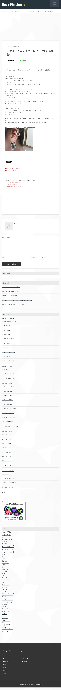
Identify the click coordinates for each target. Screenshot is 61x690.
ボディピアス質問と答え (8, 473)
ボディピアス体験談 (7, 386)
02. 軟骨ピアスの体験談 (8, 393)
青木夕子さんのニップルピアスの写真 (11, 293)
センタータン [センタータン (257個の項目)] (8, 570)
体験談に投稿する (12, 184)
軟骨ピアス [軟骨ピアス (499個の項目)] (7, 631)
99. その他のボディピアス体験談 (10, 428)
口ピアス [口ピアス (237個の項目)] (6, 623)
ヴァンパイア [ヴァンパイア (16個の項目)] (5, 620)
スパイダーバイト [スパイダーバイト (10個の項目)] (5, 565)
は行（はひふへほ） (7, 459)
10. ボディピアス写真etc (8, 363)
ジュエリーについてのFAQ (8, 481)
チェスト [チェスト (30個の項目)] (4, 580)
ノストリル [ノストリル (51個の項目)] (5, 590)
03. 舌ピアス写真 (6, 332)
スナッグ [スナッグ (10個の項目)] (3, 562)
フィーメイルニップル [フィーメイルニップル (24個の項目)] (8, 595)
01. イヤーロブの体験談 (13, 168)
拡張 (14, 170)
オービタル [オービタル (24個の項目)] (5, 557)
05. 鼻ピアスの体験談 (7, 406)
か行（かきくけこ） (7, 441)
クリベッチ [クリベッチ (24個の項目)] (5, 558)
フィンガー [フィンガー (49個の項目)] (5, 594)
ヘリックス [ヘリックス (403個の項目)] (7, 602)
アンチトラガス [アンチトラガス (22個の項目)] (6, 544)
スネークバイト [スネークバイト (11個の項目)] (5, 564)
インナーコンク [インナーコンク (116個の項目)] (8, 555)
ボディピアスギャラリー (8, 321)
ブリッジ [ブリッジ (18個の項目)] (4, 599)
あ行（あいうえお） (7, 437)
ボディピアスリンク (7, 369)
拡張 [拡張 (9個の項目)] (3, 625)
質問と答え (6, 673)
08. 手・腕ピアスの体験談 (8, 420)
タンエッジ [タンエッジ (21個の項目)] (4, 574)
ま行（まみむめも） (7, 463)
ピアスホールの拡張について (9, 485)
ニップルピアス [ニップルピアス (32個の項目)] (6, 585)
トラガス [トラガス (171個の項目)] (6, 582)
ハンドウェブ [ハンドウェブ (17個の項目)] (5, 591)
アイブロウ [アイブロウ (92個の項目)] (6, 537)
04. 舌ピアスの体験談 (7, 402)
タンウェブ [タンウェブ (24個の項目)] (5, 572)
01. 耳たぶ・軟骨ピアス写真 (9, 324)
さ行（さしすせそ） (7, 446)
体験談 (4, 667)
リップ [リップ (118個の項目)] (4, 616)
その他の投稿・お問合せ (14, 186)
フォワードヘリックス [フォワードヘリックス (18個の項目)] (7, 597)
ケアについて (5, 476)
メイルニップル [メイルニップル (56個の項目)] (7, 610)
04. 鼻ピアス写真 (6, 337)
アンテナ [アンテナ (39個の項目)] (4, 546)
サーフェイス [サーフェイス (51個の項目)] (6, 561)
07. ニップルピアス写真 (8, 350)
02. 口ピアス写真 (6, 328)
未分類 (3, 495)
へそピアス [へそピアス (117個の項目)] (6, 534)
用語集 (4, 670)
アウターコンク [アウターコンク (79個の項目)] (7, 540)
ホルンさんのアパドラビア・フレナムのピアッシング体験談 (17, 302)
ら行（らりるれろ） (7, 467)
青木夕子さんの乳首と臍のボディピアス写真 (13, 307)
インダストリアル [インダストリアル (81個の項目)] (8, 552)
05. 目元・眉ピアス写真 (8, 341)
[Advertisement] (30, 25)
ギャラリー (6, 664)
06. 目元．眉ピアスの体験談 (9, 411)
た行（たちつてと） (7, 450)
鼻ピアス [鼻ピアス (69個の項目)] (5, 634)
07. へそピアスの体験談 (8, 415)
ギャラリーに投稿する (13, 182)
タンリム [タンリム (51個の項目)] (5, 576)
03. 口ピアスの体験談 (7, 398)
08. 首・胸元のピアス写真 (8, 354)
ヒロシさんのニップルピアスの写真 (11, 289)
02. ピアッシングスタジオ (8, 376)
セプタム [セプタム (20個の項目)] (4, 567)
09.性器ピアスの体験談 (7, 424)
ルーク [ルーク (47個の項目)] (4, 618)
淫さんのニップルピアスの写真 (9, 298)
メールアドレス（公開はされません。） (39, 260)
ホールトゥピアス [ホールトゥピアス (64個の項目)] (8, 605)
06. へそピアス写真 (6, 345)
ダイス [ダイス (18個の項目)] (3, 578)
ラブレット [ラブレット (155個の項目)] (6, 613)
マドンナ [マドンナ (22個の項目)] (4, 608)
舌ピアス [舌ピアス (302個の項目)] (6, 627)
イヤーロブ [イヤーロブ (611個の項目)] (8, 549)
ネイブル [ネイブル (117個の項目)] (5, 587)
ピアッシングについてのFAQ (9, 489)
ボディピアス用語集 (7, 434)
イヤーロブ (9, 170)
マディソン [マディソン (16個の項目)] (4, 606)
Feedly (24, 664)
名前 (3, 260)
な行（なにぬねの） (7, 454)
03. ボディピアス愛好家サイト (9, 380)
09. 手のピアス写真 (6, 359)
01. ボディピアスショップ (8, 372)
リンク (4, 676)
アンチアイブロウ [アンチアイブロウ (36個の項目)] (7, 542)
